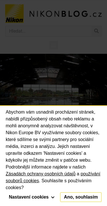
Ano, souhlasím (81, 197)
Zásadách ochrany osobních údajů (41, 173)
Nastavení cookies (31, 197)
